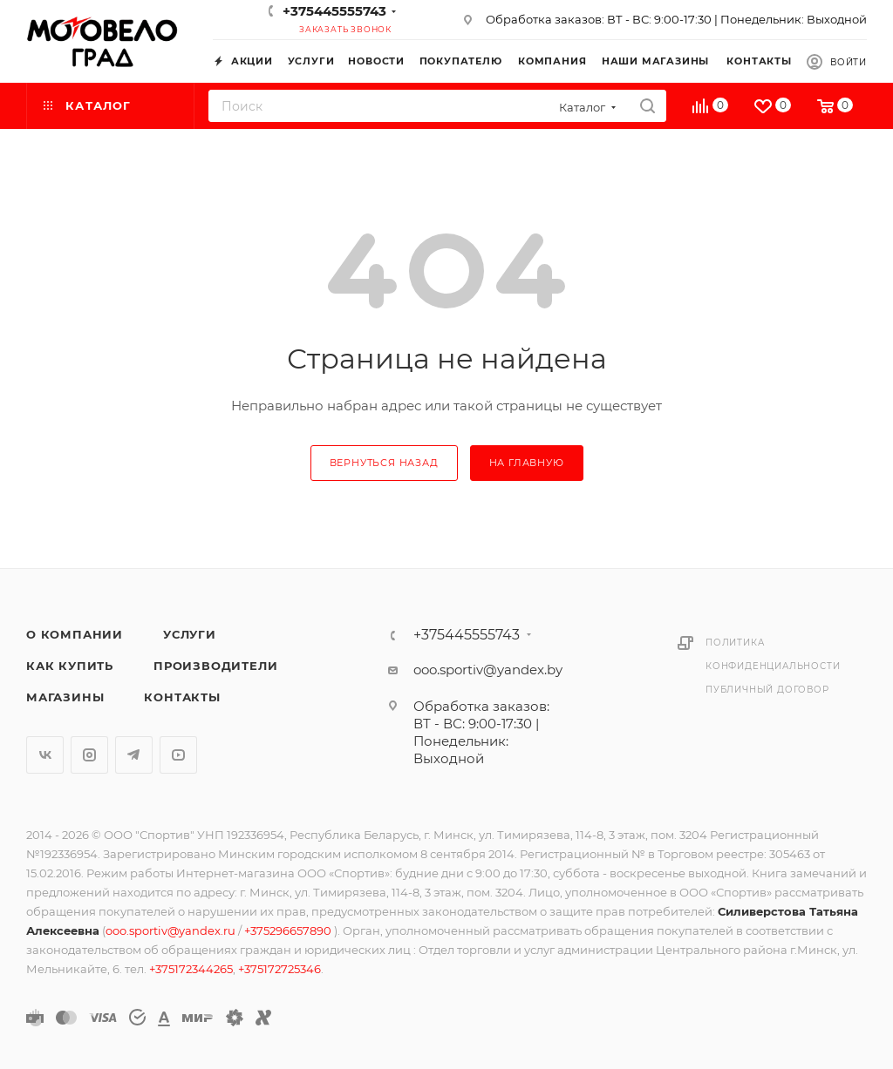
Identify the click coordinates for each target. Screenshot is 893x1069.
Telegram (134, 755)
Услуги (189, 634)
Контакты (182, 697)
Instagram (89, 755)
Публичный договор (767, 689)
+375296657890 (289, 930)
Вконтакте (45, 755)
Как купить (69, 666)
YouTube (178, 755)
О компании (74, 634)
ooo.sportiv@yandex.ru (170, 930)
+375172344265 (191, 969)
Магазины (65, 697)
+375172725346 (279, 969)
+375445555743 (334, 11)
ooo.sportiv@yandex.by (487, 669)
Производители (215, 666)
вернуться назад (384, 463)
